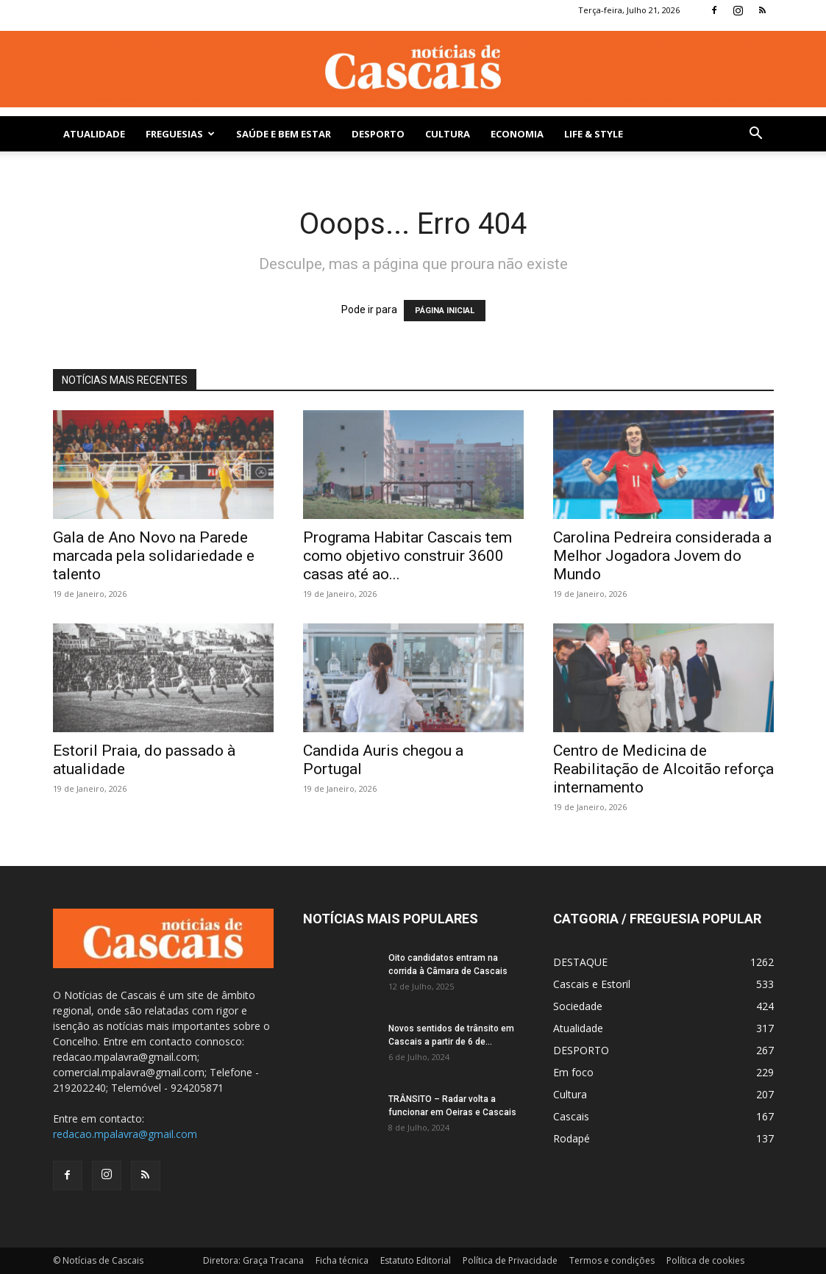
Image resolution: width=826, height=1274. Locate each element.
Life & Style (593, 133)
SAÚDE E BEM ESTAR (283, 133)
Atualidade (94, 133)
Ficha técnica (342, 1260)
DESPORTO (378, 133)
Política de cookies (705, 1260)
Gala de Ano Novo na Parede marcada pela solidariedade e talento (153, 556)
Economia (517, 133)
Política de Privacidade (510, 1260)
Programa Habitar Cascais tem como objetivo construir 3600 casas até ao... (407, 556)
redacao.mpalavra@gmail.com (125, 1134)
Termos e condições (612, 1260)
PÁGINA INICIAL (444, 310)
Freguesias (180, 133)
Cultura (447, 133)
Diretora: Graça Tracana (253, 1260)
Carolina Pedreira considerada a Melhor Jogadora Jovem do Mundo (662, 556)
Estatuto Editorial (415, 1260)
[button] (756, 135)
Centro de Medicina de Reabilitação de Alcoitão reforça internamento (663, 769)
